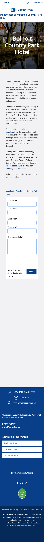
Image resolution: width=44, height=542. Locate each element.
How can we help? (22, 245)
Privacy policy (18, 510)
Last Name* (22, 211)
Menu (5, 3)
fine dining (29, 152)
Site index (38, 510)
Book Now (38, 3)
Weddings (10, 169)
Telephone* (22, 229)
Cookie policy (29, 510)
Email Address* (22, 221)
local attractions (19, 109)
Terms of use (7, 510)
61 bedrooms (18, 152)
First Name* (22, 202)
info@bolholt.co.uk (12, 427)
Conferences (22, 169)
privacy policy (30, 520)
